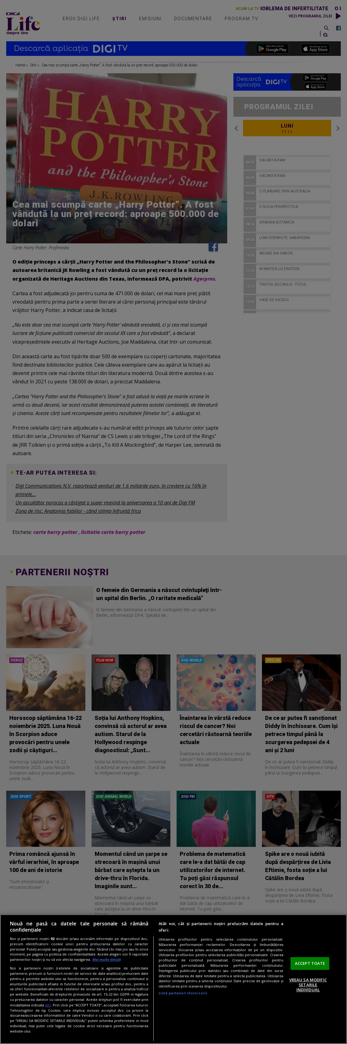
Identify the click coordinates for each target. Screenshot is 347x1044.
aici (48, 1005)
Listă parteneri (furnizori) (183, 993)
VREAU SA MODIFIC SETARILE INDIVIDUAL (308, 984)
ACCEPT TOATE (310, 963)
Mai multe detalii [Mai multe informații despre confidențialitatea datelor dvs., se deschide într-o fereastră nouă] (106, 959)
